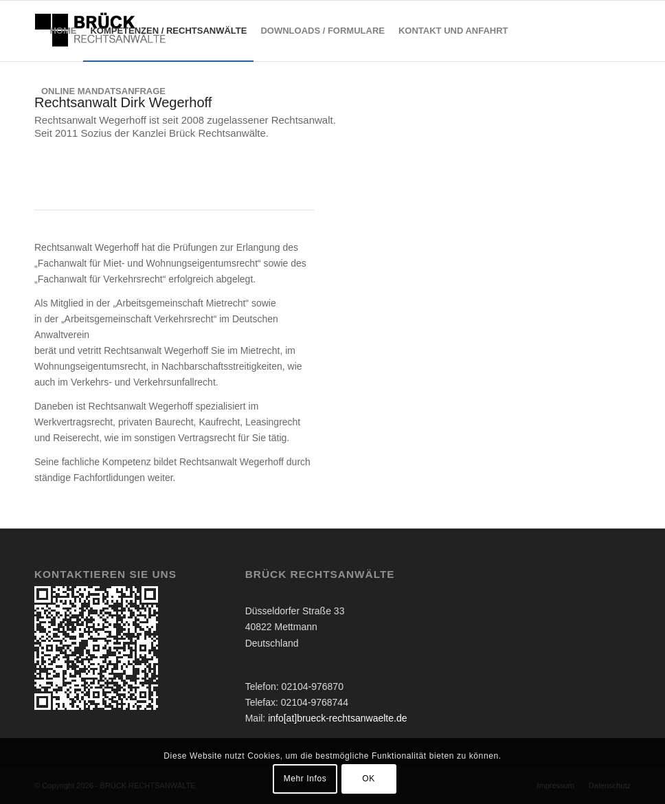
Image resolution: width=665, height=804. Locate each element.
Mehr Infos (305, 778)
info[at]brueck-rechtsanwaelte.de (337, 718)
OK (368, 778)
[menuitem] (58, 31)
